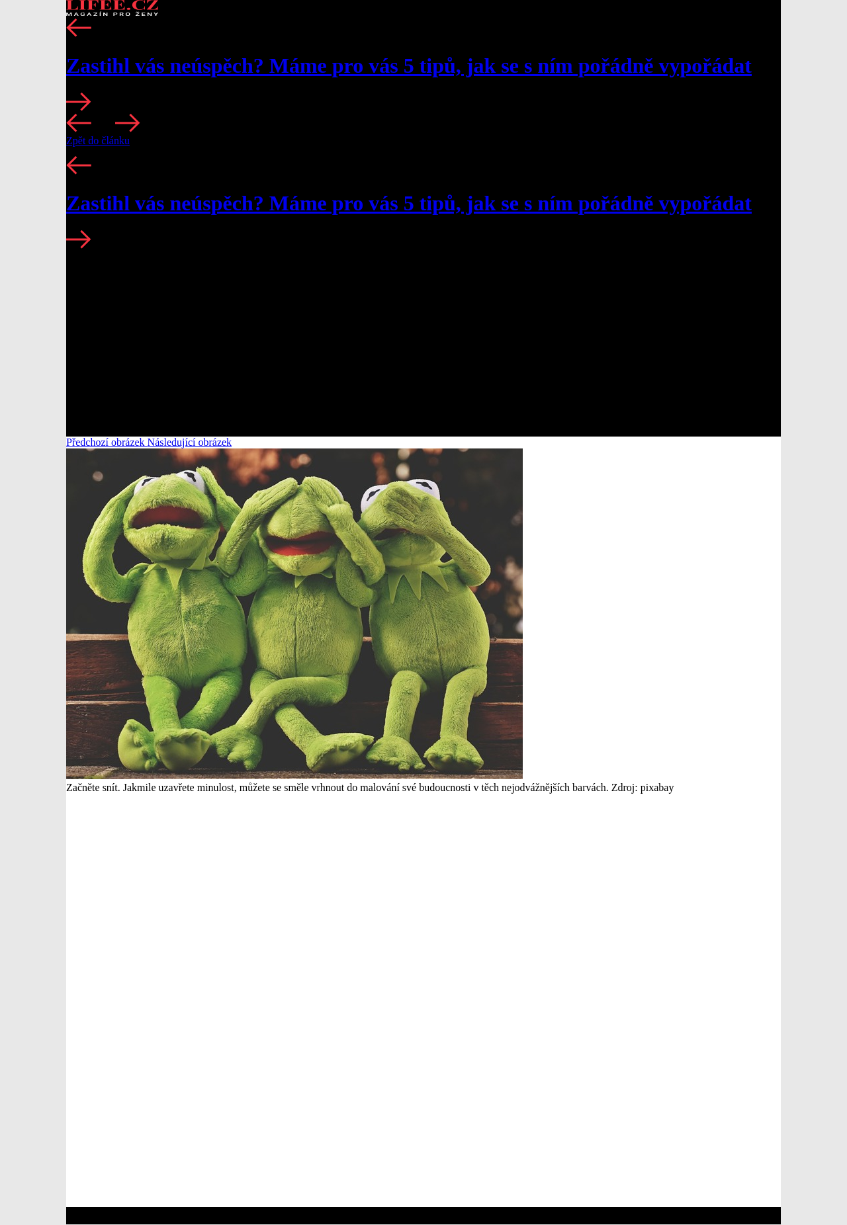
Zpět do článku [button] (98, 140)
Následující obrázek (190, 442)
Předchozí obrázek (107, 442)
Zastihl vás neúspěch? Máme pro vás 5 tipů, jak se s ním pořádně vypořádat (409, 65)
